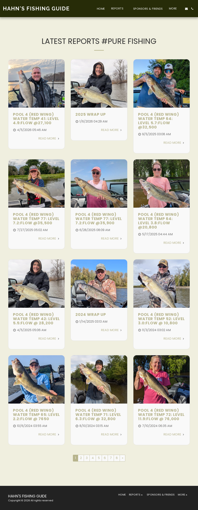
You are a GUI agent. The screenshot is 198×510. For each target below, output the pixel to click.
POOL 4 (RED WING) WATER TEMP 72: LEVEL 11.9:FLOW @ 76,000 (161, 415)
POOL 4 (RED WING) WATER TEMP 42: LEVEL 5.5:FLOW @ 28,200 (36, 319)
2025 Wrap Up (90, 114)
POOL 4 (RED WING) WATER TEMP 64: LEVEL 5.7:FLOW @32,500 (158, 121)
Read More (49, 138)
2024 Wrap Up (90, 314)
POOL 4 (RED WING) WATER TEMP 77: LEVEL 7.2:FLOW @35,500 (36, 219)
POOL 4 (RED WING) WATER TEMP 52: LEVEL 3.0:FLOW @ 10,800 (161, 319)
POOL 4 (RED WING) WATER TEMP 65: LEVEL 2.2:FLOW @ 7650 (36, 415)
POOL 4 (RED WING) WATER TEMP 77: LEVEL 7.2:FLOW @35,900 (98, 219)
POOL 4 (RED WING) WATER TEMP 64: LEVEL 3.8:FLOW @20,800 (158, 221)
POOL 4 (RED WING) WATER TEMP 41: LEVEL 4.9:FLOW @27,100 (36, 119)
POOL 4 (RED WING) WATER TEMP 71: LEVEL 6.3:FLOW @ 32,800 (98, 415)
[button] (119, 8)
